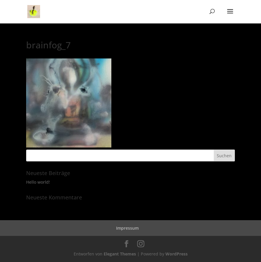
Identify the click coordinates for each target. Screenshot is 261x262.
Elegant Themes (120, 254)
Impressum (127, 228)
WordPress (176, 254)
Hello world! (38, 182)
